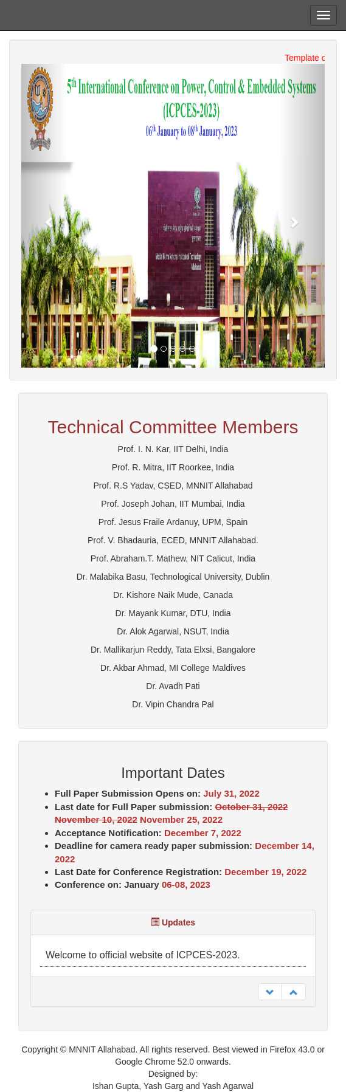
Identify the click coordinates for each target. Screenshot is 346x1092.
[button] (44, 216)
